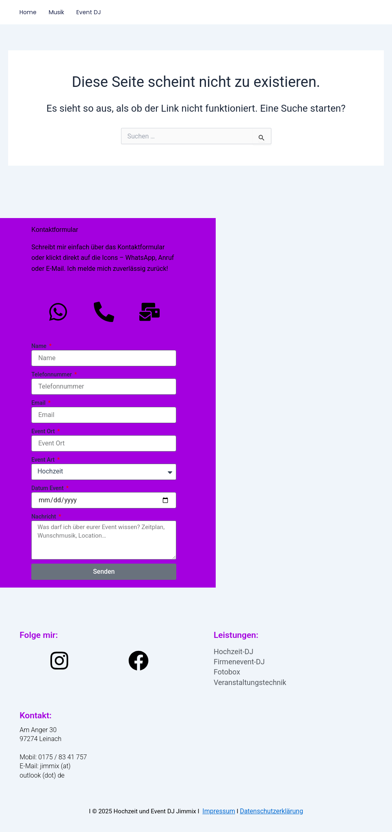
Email (39, 403)
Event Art (43, 459)
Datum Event (48, 488)
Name (39, 346)
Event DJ (88, 12)
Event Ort (43, 431)
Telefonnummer (52, 374)
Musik (56, 12)
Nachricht (44, 516)
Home (28, 12)
